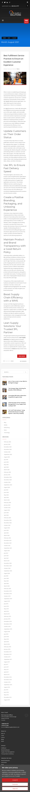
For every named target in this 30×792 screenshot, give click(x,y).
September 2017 (8, 659)
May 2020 (6, 581)
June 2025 (6, 462)
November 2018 (8, 624)
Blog (12, 361)
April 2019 (6, 611)
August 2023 (7, 510)
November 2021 (8, 543)
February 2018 (7, 646)
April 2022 (6, 533)
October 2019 (7, 596)
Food (2, 764)
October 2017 (7, 657)
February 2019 (7, 616)
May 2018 (6, 639)
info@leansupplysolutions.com (11, 727)
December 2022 (8, 520)
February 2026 (7, 442)
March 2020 (7, 586)
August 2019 (7, 601)
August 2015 (7, 700)
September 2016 (8, 684)
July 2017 (6, 664)
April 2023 (6, 515)
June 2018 (6, 636)
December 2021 (8, 540)
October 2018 (7, 626)
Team (2, 735)
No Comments (23, 361)
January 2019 (7, 619)
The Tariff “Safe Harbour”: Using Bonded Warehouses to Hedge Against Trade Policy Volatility (16, 411)
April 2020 (6, 583)
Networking (7, 427)
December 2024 (8, 477)
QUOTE (26, 21)
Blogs (2, 739)
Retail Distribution (5, 750)
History (3, 737)
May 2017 (6, 669)
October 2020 (7, 568)
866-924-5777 (15, 6)
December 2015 (8, 697)
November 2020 (8, 565)
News (5, 430)
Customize (15, 784)
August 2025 (7, 457)
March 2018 (7, 644)
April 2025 (6, 467)
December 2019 (8, 591)
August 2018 (7, 631)
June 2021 (6, 555)
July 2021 (6, 553)
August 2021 (7, 550)
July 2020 (6, 576)
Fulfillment (3, 748)
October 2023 (7, 507)
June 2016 (6, 692)
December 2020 (8, 563)
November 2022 (8, 522)
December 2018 (8, 621)
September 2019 (8, 598)
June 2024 (6, 492)
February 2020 (7, 588)
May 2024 (6, 495)
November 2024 (8, 479)
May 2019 (6, 608)
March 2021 (7, 560)
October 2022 (7, 525)
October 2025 (7, 452)
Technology (7, 432)
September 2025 (8, 454)
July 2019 (6, 603)
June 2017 (6, 667)
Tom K (18, 69)
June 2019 (6, 606)
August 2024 (7, 487)
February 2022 (7, 538)
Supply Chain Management (7, 752)
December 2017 (8, 651)
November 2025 (8, 449)
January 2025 (7, 474)
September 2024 (8, 485)
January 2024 (7, 505)
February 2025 (7, 472)
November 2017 (8, 654)
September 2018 (8, 629)
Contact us (14, 348)
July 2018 (6, 634)
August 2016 (7, 687)
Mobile (5, 425)
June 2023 (6, 512)
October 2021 (7, 545)
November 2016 (8, 679)
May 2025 (6, 464)
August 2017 (7, 662)
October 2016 (7, 682)
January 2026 (7, 444)
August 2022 (7, 528)
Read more (22, 356)
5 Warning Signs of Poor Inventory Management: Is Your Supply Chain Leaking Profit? (17, 404)
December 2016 (8, 677)
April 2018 (6, 641)
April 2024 (6, 497)
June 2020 (6, 578)
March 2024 (7, 500)
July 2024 (6, 490)
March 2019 (7, 614)
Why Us (3, 733)
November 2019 (8, 593)
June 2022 (6, 530)
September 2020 (8, 571)
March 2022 (7, 535)
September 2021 (8, 548)
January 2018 (7, 649)
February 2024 (7, 502)
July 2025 (6, 459)
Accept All (15, 780)
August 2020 (7, 573)
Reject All (15, 788)
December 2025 (8, 447)
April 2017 (6, 672)
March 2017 (7, 674)
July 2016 (6, 689)
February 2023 (7, 517)
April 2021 (6, 558)
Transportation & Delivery (7, 754)
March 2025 (7, 469)
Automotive (4, 762)
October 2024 (7, 482)
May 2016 (6, 694)
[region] (15, 778)
